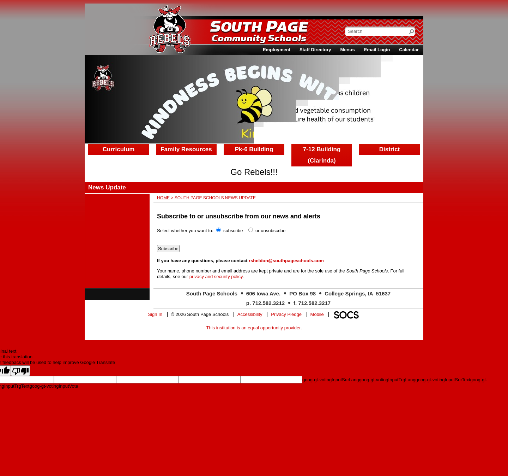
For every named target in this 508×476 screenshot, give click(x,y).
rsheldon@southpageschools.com (286, 260)
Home (163, 197)
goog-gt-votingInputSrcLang (330, 379)
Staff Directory (315, 49)
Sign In (155, 314)
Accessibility (249, 314)
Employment (276, 49)
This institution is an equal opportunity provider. (254, 327)
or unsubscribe (270, 230)
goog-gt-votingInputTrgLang (387, 379)
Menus (347, 49)
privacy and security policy (216, 276)
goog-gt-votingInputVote (53, 386)
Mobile (317, 314)
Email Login (377, 49)
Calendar (409, 49)
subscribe (233, 230)
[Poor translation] (20, 370)
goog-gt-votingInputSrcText (442, 379)
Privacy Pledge (286, 314)
